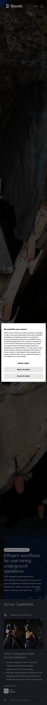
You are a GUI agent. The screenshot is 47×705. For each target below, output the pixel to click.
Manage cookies (23, 363)
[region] (23, 352)
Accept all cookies (23, 376)
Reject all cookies (23, 369)
